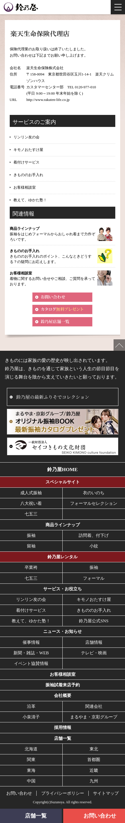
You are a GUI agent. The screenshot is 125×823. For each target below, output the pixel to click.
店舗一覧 (62, 738)
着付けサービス (26, 162)
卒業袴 (31, 567)
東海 (31, 770)
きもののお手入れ (28, 175)
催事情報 (31, 642)
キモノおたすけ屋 (28, 150)
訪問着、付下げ (94, 535)
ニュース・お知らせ (62, 631)
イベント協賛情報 (31, 663)
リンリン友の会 (26, 137)
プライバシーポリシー (62, 793)
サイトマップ (106, 793)
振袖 (31, 535)
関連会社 (93, 706)
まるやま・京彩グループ (93, 717)
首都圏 (93, 759)
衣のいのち (93, 493)
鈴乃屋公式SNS (93, 621)
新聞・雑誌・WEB (31, 653)
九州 (94, 781)
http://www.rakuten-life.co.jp (48, 99)
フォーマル (93, 578)
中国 (31, 781)
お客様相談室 (24, 187)
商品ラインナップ (62, 525)
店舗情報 (93, 642)
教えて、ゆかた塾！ (30, 200)
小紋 (94, 546)
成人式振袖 (31, 493)
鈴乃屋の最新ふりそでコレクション (52, 397)
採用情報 (62, 727)
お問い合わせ (19, 793)
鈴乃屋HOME (62, 469)
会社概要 (62, 695)
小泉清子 (31, 717)
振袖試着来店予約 (62, 685)
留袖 (31, 546)
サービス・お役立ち (62, 589)
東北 (94, 749)
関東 (31, 759)
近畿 (94, 770)
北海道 (31, 749)
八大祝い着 (31, 503)
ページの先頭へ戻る (119, 345)
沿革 (31, 706)
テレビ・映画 (94, 653)
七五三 (31, 514)
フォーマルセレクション (93, 503)
